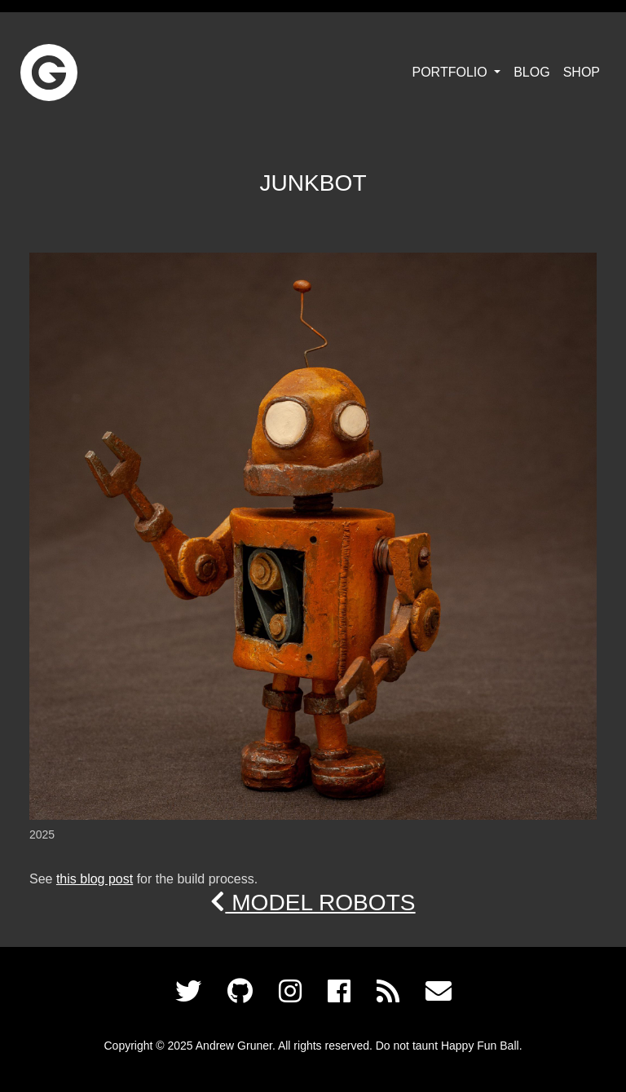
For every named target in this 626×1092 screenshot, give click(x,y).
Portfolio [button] (452, 72)
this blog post (94, 879)
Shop (581, 72)
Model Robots (312, 902)
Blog (531, 72)
